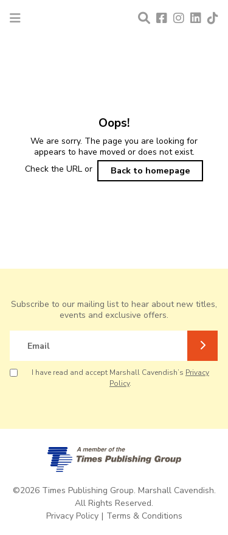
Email (38, 346)
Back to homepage (150, 170)
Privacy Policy (72, 516)
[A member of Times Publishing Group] (114, 459)
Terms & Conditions (144, 516)
